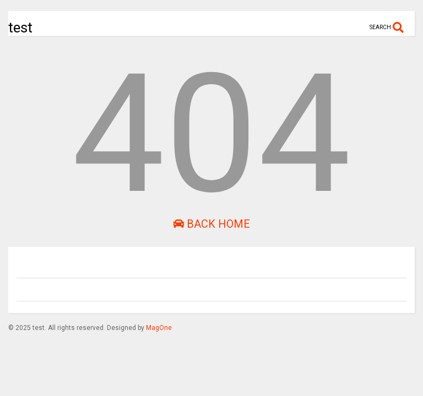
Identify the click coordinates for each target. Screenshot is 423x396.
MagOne (159, 328)
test (20, 27)
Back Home (211, 223)
